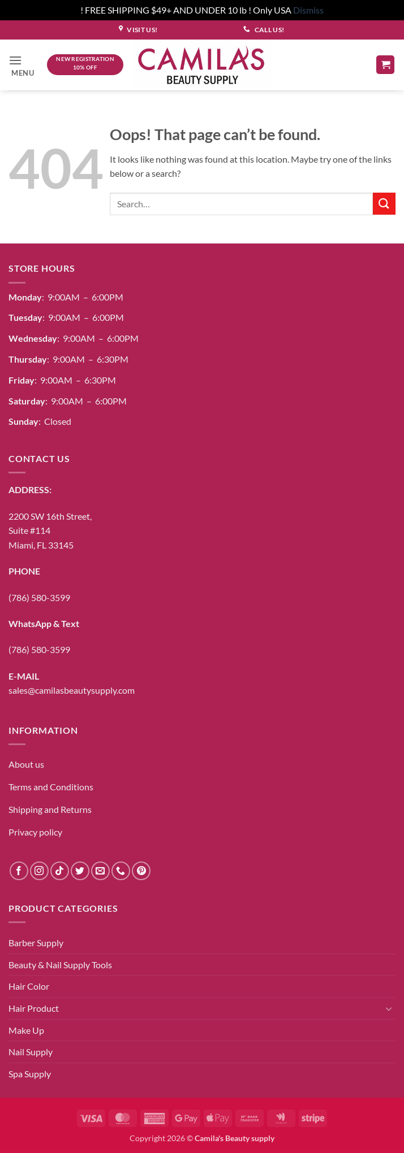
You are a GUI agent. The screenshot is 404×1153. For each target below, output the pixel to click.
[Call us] (120, 871)
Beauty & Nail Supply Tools (60, 964)
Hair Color (28, 986)
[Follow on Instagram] (39, 871)
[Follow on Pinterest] (141, 871)
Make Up (26, 1030)
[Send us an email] (100, 871)
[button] (23, 64)
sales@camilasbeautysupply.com (71, 690)
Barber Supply (35, 942)
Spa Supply (29, 1073)
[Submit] (384, 204)
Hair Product (33, 1008)
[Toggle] (389, 1008)
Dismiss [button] (308, 10)
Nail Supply (30, 1051)
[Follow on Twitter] (80, 871)
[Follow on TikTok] (59, 871)
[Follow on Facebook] (19, 871)
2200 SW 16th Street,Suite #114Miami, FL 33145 (50, 530)
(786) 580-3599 (39, 597)
